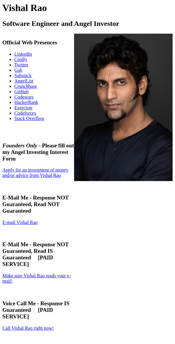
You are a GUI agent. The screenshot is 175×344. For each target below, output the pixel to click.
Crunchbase (25, 86)
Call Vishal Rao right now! (28, 328)
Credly (20, 59)
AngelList (23, 80)
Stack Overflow (29, 118)
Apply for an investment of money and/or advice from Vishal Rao (35, 172)
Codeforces (25, 113)
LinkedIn (23, 54)
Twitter (21, 64)
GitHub (21, 91)
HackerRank (26, 102)
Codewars (23, 96)
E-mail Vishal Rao (20, 222)
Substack (23, 75)
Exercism (23, 107)
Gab (18, 70)
